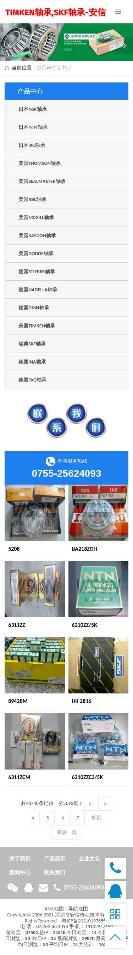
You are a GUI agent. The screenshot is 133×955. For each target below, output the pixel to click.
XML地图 (54, 909)
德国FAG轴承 (32, 380)
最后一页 (67, 832)
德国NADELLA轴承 (37, 290)
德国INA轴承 (32, 362)
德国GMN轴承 (33, 308)
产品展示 (54, 859)
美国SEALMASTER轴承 (42, 181)
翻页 (96, 818)
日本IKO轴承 (31, 145)
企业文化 (89, 859)
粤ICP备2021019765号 (85, 921)
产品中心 (61, 68)
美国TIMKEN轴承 (36, 326)
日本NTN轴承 (32, 127)
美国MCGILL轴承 (36, 218)
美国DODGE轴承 (36, 254)
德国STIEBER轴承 (36, 272)
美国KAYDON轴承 (37, 236)
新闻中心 (20, 872)
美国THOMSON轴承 (39, 163)
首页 (41, 68)
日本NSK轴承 (32, 109)
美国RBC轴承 (32, 199)
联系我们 (54, 872)
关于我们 (20, 859)
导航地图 (78, 909)
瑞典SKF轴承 (32, 344)
